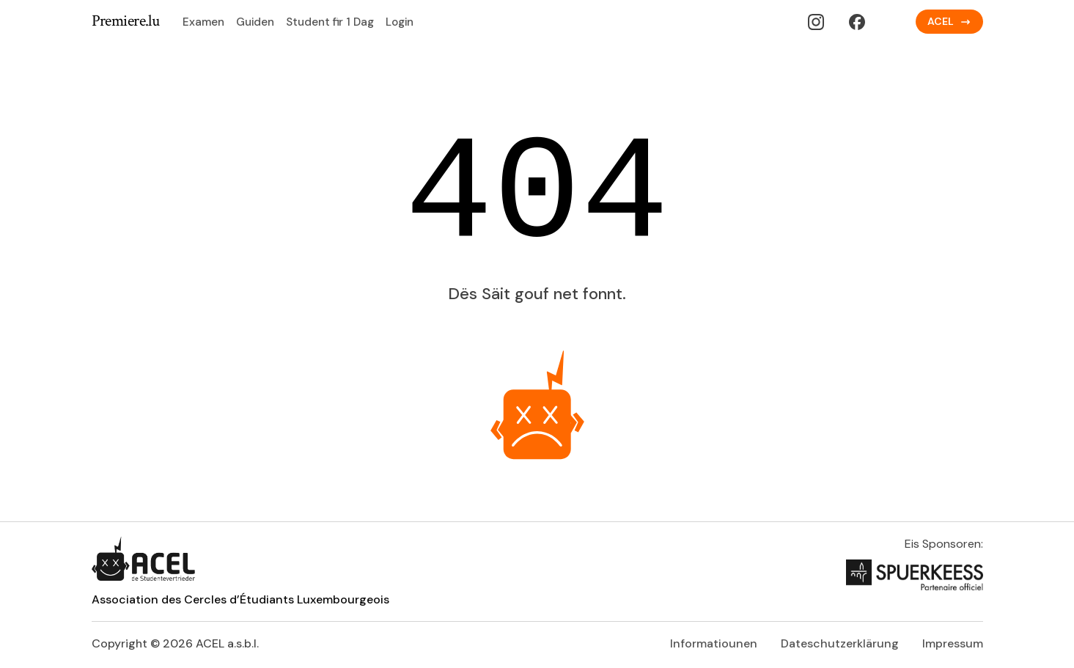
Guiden (255, 22)
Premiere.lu (126, 22)
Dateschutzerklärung (840, 643)
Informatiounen (713, 643)
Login (399, 22)
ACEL (949, 21)
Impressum (952, 643)
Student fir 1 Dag (330, 22)
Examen (203, 22)
